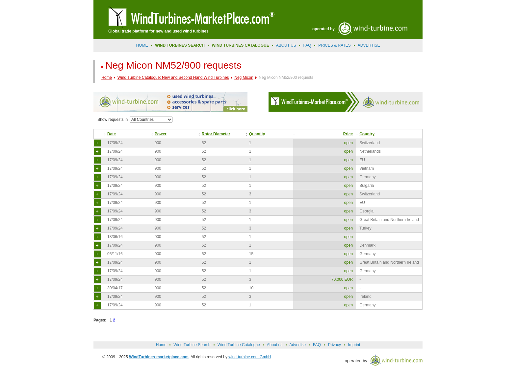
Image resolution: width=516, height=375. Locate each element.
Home (142, 45)
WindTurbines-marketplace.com (159, 357)
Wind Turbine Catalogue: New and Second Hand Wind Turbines (173, 77)
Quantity (257, 134)
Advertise (297, 344)
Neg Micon (243, 77)
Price (348, 134)
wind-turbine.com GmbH (249, 357)
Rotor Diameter (216, 134)
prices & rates (334, 45)
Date (111, 134)
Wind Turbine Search (191, 344)
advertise (369, 45)
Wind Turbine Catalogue (239, 344)
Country (366, 134)
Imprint (354, 344)
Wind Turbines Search (180, 45)
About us (286, 45)
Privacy (334, 344)
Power (161, 134)
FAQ (307, 45)
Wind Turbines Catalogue (240, 45)
